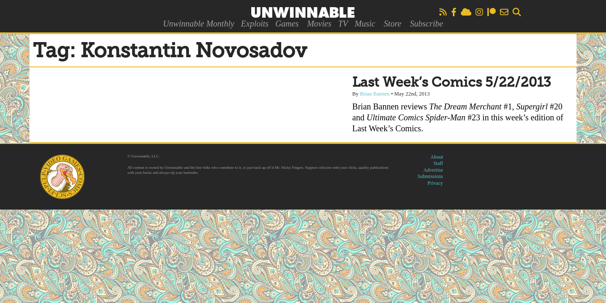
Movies (319, 23)
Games (287, 23)
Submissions (430, 176)
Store (392, 23)
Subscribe (426, 23)
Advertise (433, 170)
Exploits (255, 23)
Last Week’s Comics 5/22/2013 (451, 83)
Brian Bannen (375, 94)
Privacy (435, 183)
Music (365, 23)
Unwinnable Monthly (198, 23)
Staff (438, 163)
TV (343, 23)
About (437, 157)
